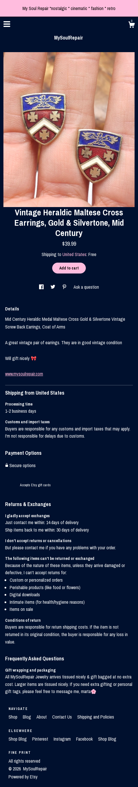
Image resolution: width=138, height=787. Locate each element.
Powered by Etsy (23, 777)
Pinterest (40, 739)
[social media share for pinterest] (65, 287)
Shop (14, 717)
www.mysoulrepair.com (24, 374)
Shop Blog (18, 739)
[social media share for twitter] (53, 287)
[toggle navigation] (6, 24)
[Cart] (131, 25)
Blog (27, 717)
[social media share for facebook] (42, 287)
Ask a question (86, 287)
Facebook (85, 739)
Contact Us (62, 717)
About (42, 717)
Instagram (63, 739)
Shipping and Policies (95, 717)
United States (74, 254)
